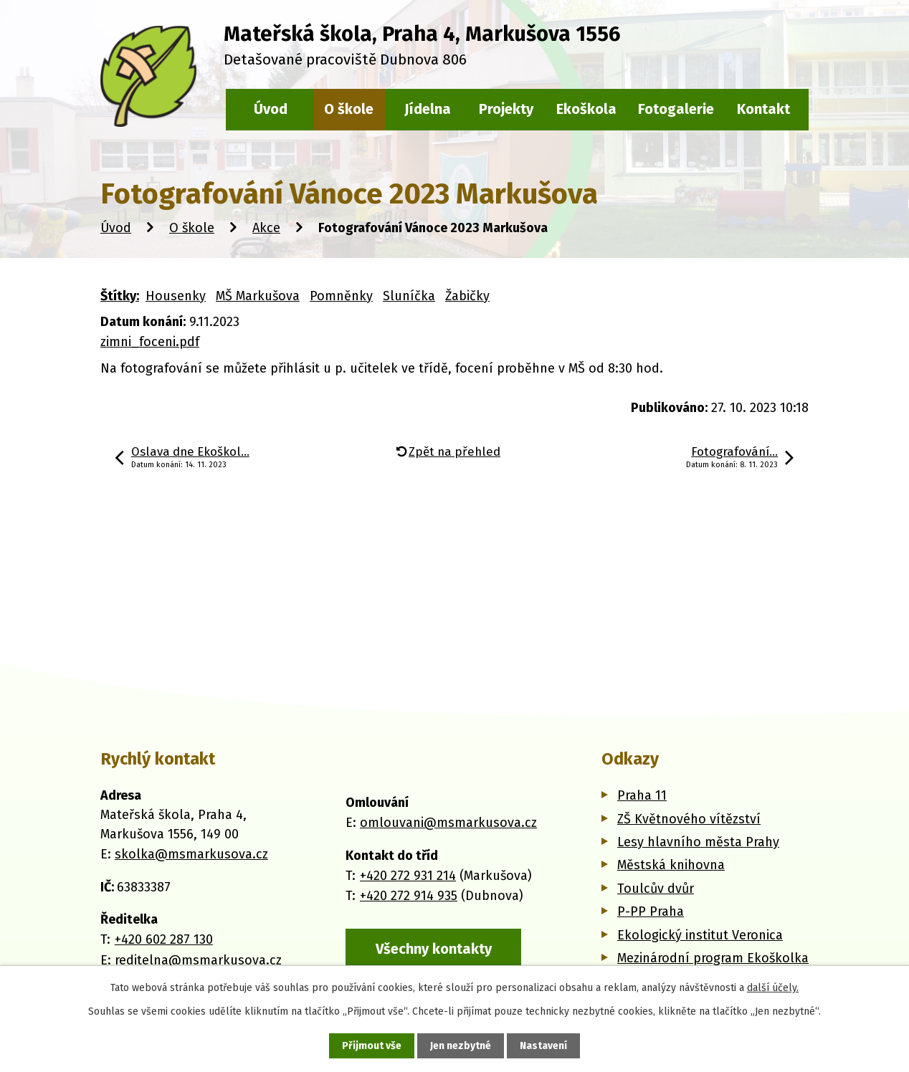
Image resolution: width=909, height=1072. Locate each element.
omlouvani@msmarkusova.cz (448, 823)
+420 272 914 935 (408, 896)
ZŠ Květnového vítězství (689, 819)
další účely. (773, 988)
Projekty (506, 109)
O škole (191, 228)
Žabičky (467, 296)
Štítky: (119, 296)
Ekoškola (586, 109)
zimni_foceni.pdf (149, 342)
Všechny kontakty (434, 948)
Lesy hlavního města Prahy (698, 842)
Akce (266, 228)
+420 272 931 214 (408, 876)
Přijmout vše (371, 1046)
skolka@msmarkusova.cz (191, 854)
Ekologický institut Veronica (700, 935)
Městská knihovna (671, 865)
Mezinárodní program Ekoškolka (713, 958)
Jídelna (427, 109)
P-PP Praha (650, 911)
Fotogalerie (676, 109)
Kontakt (763, 109)
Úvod (115, 228)
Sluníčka (409, 296)
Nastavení (543, 1046)
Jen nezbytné (460, 1046)
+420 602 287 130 (164, 939)
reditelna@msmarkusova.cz (198, 960)
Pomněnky (341, 296)
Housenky (176, 296)
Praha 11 (642, 795)
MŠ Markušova (258, 296)
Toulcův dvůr (655, 888)
